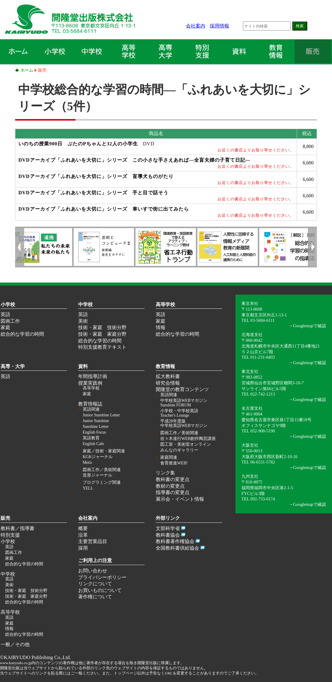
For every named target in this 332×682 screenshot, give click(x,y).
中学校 (85, 304)
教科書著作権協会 (175, 541)
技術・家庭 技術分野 (102, 327)
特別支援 (10, 535)
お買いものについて (100, 590)
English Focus (94, 432)
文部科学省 (168, 528)
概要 (83, 528)
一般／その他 (15, 644)
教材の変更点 (170, 486)
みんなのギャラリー (179, 450)
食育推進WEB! (174, 463)
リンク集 (165, 472)
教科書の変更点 (173, 479)
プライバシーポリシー (102, 577)
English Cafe (93, 443)
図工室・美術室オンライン (185, 444)
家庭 (5, 327)
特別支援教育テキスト (102, 347)
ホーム (27, 70)
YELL (88, 488)
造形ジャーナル (97, 475)
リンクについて (95, 583)
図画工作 (10, 321)
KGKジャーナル (98, 456)
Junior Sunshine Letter (101, 415)
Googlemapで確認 (309, 325)
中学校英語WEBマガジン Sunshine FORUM (183, 402)
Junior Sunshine (96, 421)
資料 (83, 366)
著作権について (95, 596)
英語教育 (91, 438)
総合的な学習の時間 (22, 334)
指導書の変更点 (173, 492)
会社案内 (195, 25)
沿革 (83, 535)
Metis (87, 462)
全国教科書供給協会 (177, 548)
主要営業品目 (92, 541)
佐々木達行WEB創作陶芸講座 (188, 438)
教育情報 (165, 366)
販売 (42, 70)
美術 (83, 321)
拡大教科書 (168, 376)
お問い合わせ (92, 570)
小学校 (8, 304)
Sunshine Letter (96, 426)
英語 (5, 314)
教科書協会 (168, 535)
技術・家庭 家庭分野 (102, 334)
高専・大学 (13, 366)
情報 (160, 327)
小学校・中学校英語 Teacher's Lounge (179, 413)
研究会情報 (168, 383)
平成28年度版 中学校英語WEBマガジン (183, 423)
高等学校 (165, 304)
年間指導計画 (92, 376)
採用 (83, 548)
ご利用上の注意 (95, 560)
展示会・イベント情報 (180, 499)
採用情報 (219, 25)
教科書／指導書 (17, 528)
